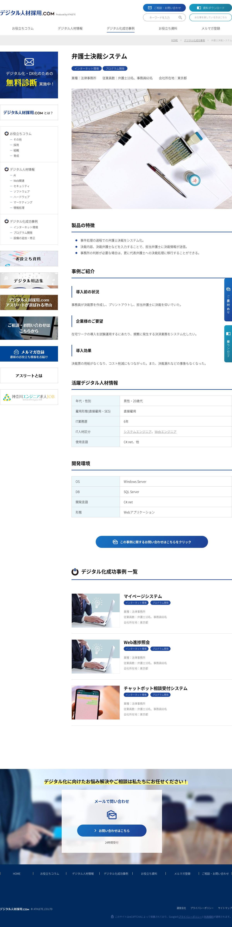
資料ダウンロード (214, 8)
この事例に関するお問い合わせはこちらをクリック (155, 542)
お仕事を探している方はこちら (210, 17)
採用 (16, 145)
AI (15, 175)
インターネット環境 (26, 227)
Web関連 (19, 180)
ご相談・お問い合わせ (167, 8)
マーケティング (23, 202)
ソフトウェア (22, 191)
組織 (16, 150)
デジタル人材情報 (22, 169)
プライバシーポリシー (202, 908)
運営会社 (181, 908)
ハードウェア (22, 197)
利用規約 (208, 916)
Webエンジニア (166, 431)
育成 (16, 155)
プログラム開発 (23, 232)
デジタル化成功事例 (194, 40)
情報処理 (19, 207)
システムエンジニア (138, 431)
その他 (18, 139)
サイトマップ (225, 908)
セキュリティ (22, 186)
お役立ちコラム (21, 133)
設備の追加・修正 (24, 238)
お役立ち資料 (149, 873)
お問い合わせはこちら (114, 830)
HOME (174, 40)
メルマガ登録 (182, 873)
